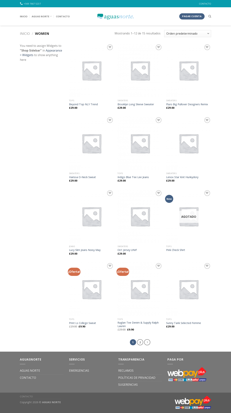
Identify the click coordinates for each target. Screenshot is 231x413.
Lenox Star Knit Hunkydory (182, 177)
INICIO (24, 16)
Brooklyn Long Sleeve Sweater (136, 104)
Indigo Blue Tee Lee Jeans (133, 177)
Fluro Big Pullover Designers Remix (187, 104)
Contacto (63, 16)
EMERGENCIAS (79, 371)
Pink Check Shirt (175, 250)
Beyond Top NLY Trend (83, 104)
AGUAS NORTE (30, 371)
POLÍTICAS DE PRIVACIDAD (136, 378)
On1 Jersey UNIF (127, 250)
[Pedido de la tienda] (187, 33)
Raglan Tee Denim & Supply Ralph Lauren (138, 324)
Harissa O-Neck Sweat (82, 177)
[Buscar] (209, 16)
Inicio (25, 33)
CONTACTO (205, 3)
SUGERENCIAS (128, 385)
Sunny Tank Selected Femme (183, 323)
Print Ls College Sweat (82, 323)
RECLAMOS (126, 371)
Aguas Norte (42, 16)
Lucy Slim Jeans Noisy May (85, 250)
